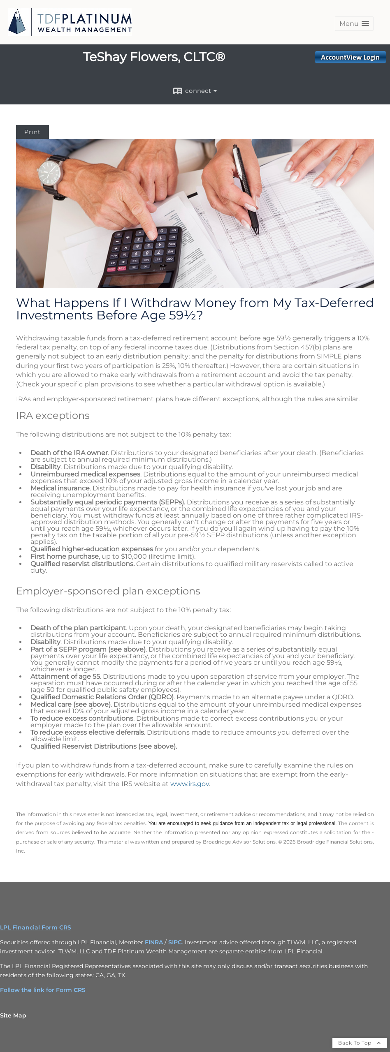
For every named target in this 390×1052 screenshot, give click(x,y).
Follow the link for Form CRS (43, 990)
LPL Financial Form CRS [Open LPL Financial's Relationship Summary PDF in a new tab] (35, 927)
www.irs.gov (189, 784)
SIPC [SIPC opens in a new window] (175, 942)
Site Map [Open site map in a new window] (13, 1015)
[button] (354, 23)
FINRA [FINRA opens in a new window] (154, 942)
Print (32, 132)
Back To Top (359, 1043)
